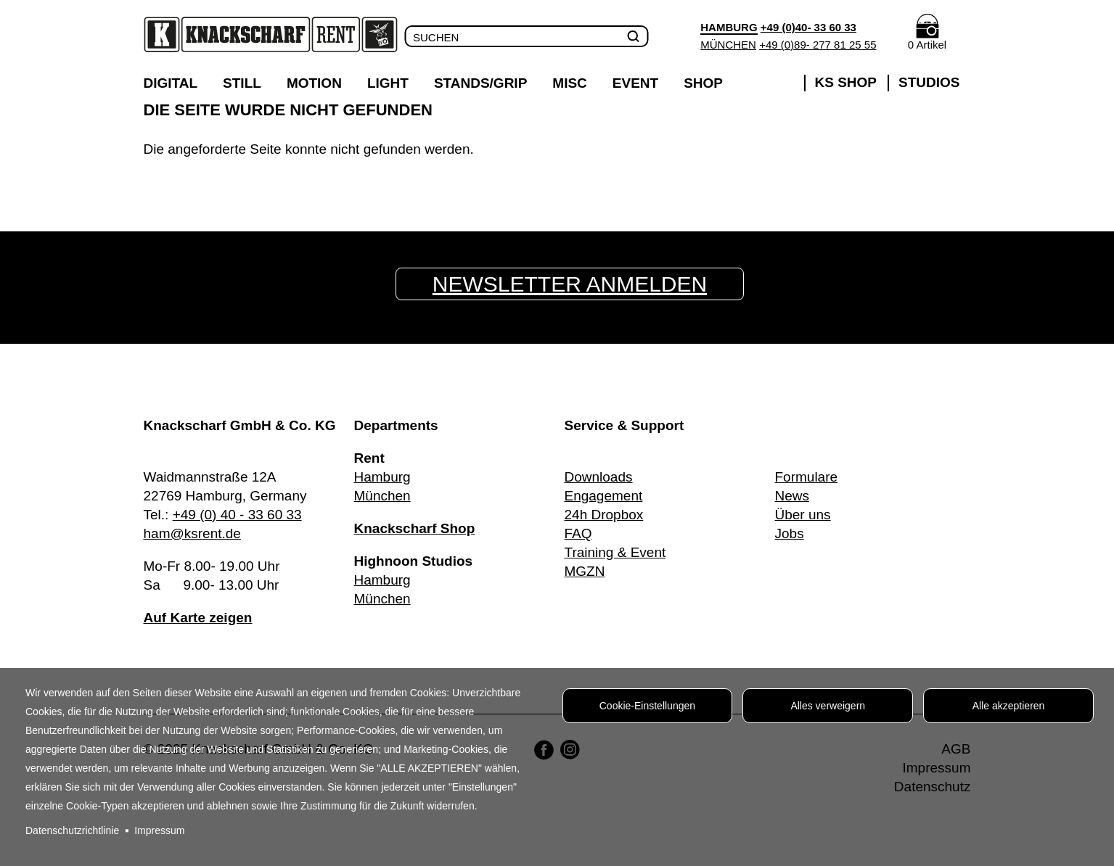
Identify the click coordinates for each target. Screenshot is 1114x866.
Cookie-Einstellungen (647, 706)
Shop (703, 83)
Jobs (789, 533)
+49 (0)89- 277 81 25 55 (817, 44)
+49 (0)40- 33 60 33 (808, 27)
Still (242, 83)
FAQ (578, 533)
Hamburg (382, 476)
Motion (314, 83)
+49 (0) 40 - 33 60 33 (237, 514)
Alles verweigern (827, 706)
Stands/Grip (480, 83)
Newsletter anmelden (570, 284)
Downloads (599, 476)
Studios (928, 82)
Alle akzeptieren (1008, 706)
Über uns (803, 514)
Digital (171, 83)
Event (635, 83)
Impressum (159, 830)
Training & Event (615, 552)
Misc (569, 83)
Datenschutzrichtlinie (72, 830)
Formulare (806, 476)
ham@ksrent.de (192, 533)
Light (388, 83)
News (792, 495)
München (728, 44)
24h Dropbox (604, 514)
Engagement (604, 495)
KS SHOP (846, 82)
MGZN (585, 571)
